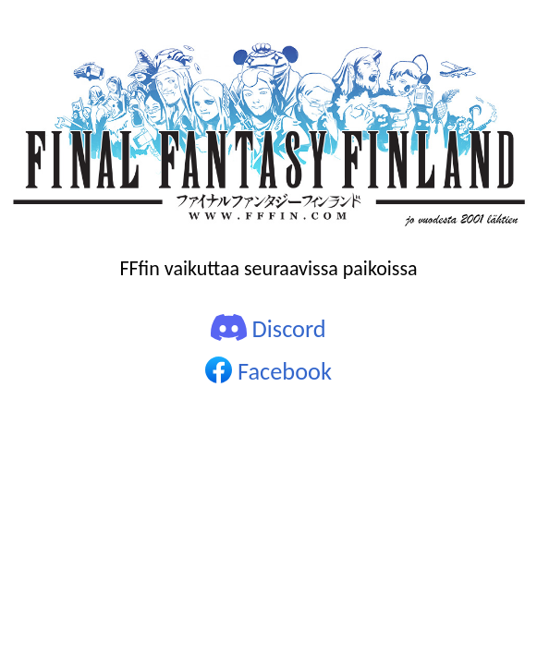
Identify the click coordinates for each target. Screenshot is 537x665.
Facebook (268, 371)
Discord (268, 329)
